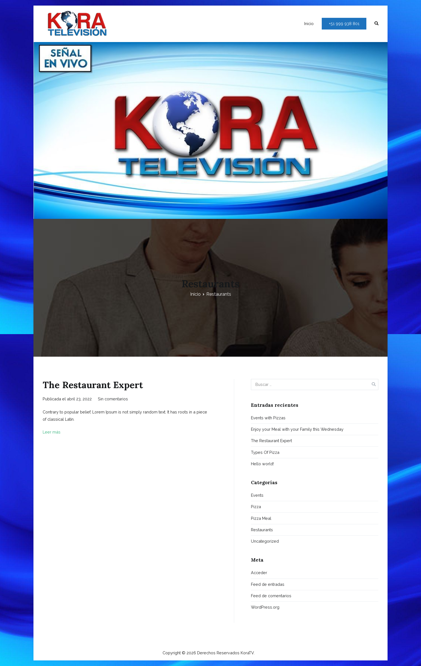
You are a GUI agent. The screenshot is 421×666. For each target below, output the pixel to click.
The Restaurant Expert (93, 385)
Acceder (259, 572)
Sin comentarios (113, 398)
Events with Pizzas (268, 417)
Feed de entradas (267, 584)
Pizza (256, 506)
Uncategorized (265, 541)
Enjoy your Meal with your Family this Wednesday (297, 429)
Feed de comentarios (271, 595)
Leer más (52, 432)
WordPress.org (265, 607)
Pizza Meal (261, 518)
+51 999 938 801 (344, 23)
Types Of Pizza (265, 452)
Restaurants (262, 529)
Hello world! (262, 463)
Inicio (309, 23)
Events (257, 495)
